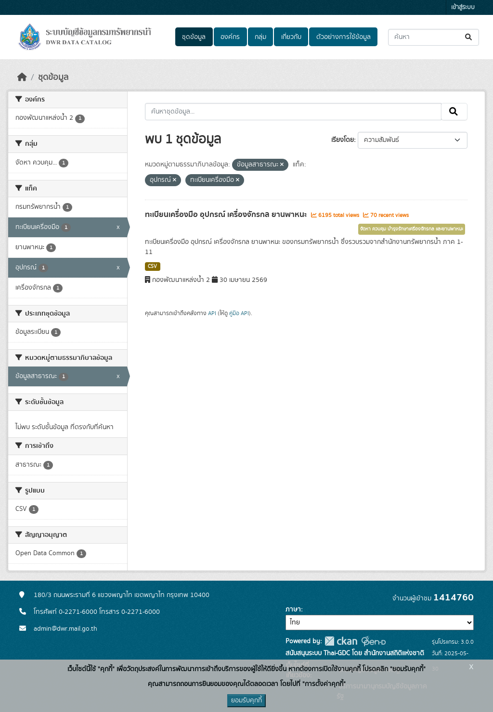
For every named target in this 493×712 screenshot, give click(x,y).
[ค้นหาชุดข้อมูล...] (433, 37)
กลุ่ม (260, 37)
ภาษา (293, 609)
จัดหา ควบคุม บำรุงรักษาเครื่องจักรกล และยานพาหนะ (411, 229)
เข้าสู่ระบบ (463, 7)
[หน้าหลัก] (22, 77)
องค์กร (230, 37)
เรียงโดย (342, 140)
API (212, 313)
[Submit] (469, 37)
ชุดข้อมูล (194, 37)
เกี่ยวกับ (291, 37)
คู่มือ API (239, 313)
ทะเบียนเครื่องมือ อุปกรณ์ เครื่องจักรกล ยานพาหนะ (227, 214)
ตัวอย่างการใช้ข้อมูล (343, 37)
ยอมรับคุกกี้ (246, 700)
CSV (152, 266)
